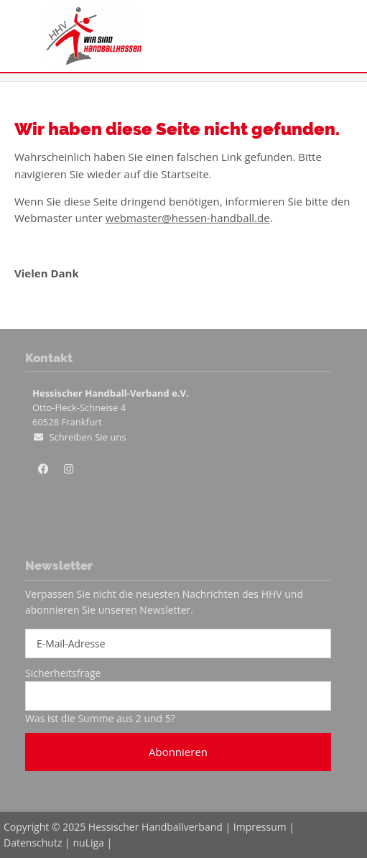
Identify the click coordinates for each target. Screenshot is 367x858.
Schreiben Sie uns (87, 436)
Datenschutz (33, 842)
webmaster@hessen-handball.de (188, 218)
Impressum (260, 827)
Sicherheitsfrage (63, 673)
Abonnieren (178, 751)
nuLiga (88, 842)
